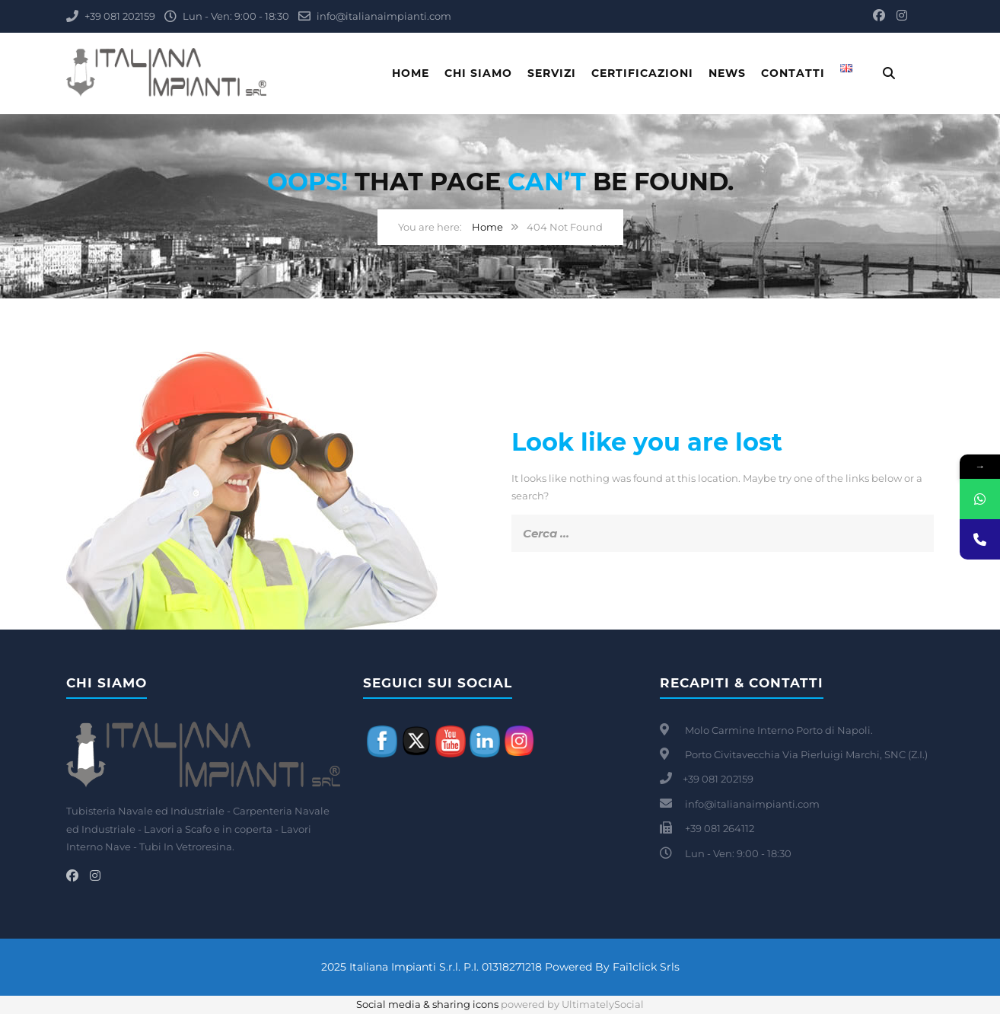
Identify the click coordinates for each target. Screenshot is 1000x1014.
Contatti (793, 73)
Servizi (551, 73)
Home (410, 73)
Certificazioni (642, 73)
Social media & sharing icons (428, 1004)
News (727, 73)
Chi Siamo (478, 73)
